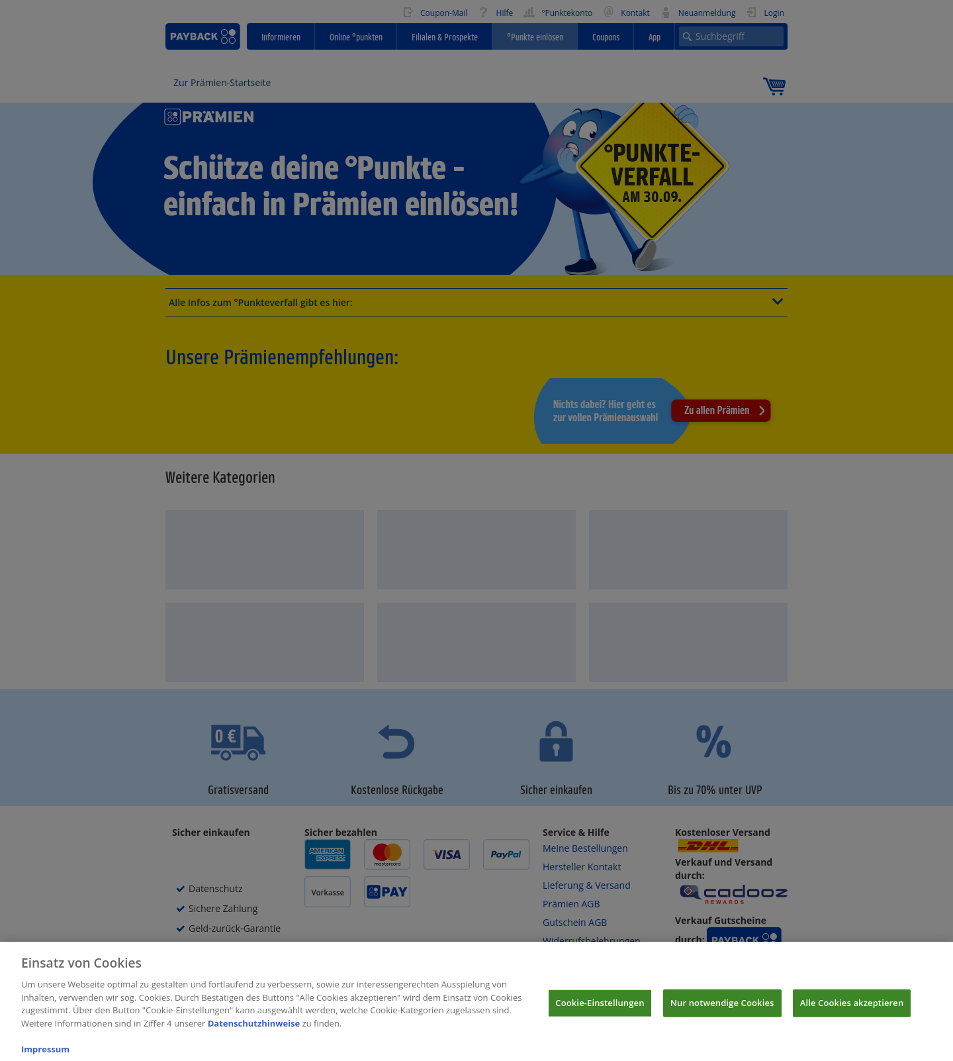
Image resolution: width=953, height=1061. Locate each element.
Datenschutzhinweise (254, 1032)
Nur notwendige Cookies (722, 1011)
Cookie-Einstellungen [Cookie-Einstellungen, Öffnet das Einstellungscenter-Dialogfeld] (599, 1011)
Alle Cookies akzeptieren (852, 1011)
